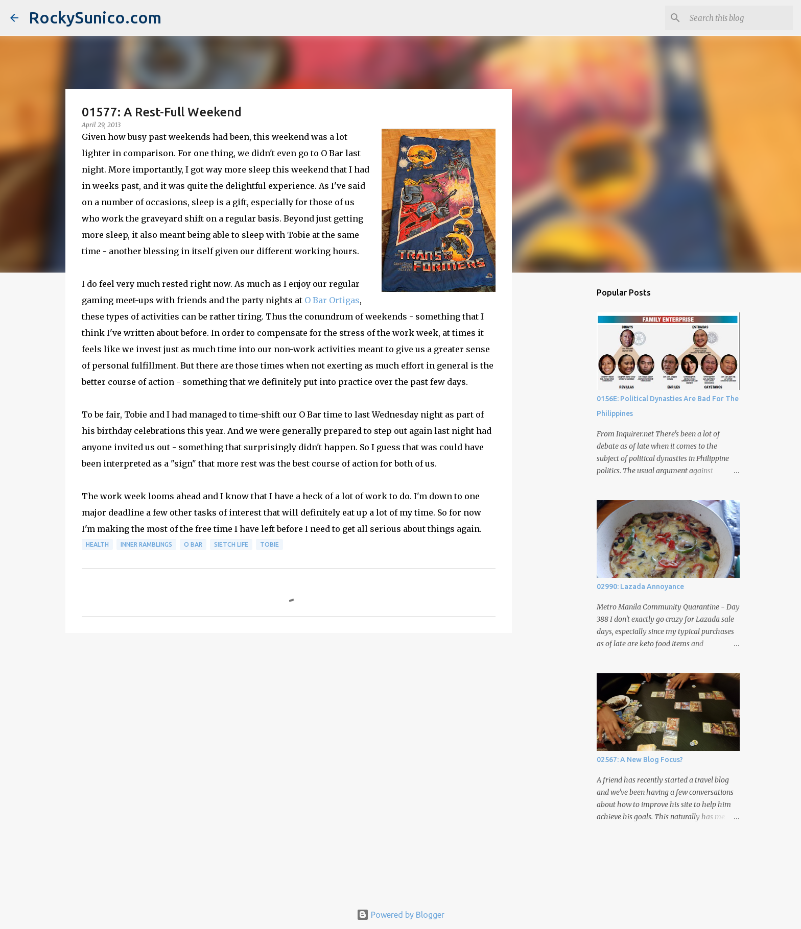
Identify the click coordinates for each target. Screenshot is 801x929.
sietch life (231, 544)
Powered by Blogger (400, 914)
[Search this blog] (739, 18)
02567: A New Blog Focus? (640, 759)
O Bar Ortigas (332, 300)
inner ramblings (146, 544)
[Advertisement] (288, 719)
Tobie (269, 544)
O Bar (193, 544)
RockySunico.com (95, 17)
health (97, 544)
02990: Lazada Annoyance (640, 586)
